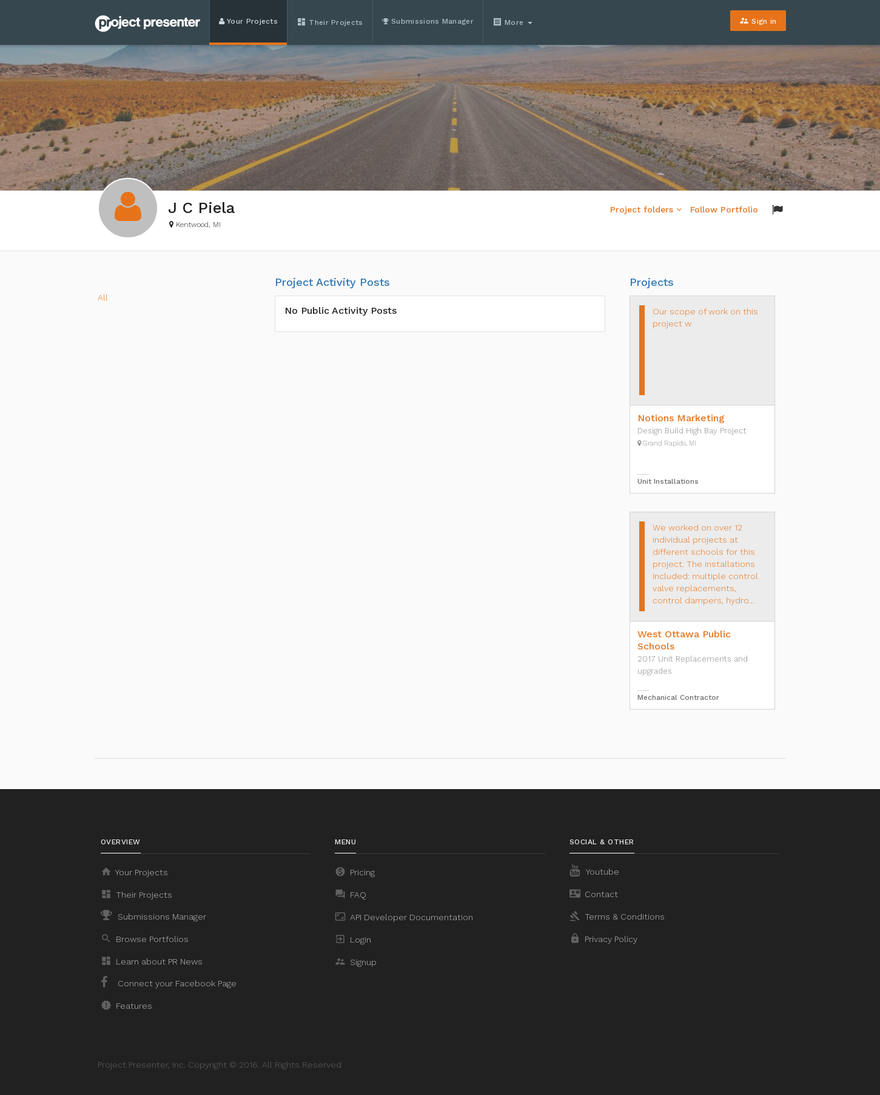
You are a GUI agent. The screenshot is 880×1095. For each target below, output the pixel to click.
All (103, 297)
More (513, 22)
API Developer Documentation (404, 916)
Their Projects (330, 22)
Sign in (757, 20)
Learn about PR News (152, 960)
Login (353, 939)
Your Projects (248, 21)
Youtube (594, 870)
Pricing (355, 871)
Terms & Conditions (617, 915)
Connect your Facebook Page (169, 982)
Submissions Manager (428, 21)
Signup (356, 961)
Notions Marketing (681, 418)
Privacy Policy (603, 938)
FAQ (350, 894)
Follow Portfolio (724, 209)
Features (126, 1005)
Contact (593, 893)
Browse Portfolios (145, 938)
